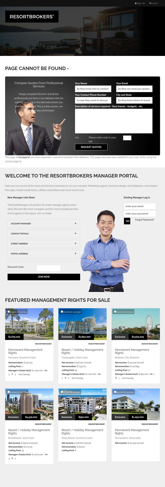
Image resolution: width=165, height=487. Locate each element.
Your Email (134, 87)
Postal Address (19, 254)
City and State (134, 99)
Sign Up (140, 3)
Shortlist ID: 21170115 (17, 312)
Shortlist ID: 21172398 (71, 312)
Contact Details (20, 234)
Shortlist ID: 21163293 (124, 392)
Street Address (19, 244)
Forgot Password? (144, 219)
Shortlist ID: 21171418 (124, 312)
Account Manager (21, 224)
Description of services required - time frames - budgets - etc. (114, 119)
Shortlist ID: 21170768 (18, 392)
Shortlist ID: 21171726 (70, 392)
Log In (153, 3)
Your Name (93, 87)
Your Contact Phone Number (93, 99)
